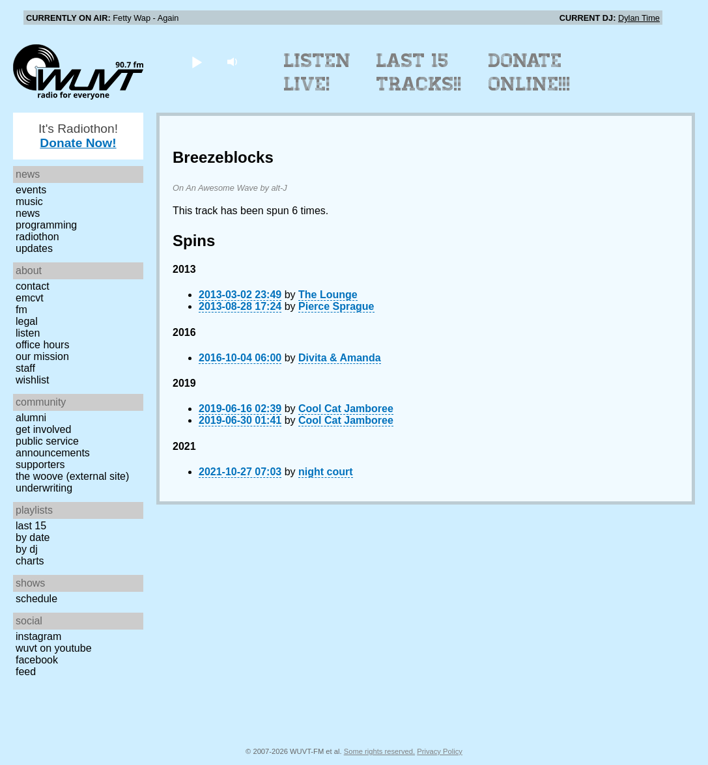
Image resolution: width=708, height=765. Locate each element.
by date (33, 537)
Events (31, 189)
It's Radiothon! (78, 136)
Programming (46, 224)
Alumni (31, 417)
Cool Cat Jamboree (345, 408)
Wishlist (33, 379)
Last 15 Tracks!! (419, 72)
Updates (34, 248)
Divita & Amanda (339, 357)
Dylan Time (639, 18)
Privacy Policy (439, 751)
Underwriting (44, 488)
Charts (30, 560)
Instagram (38, 636)
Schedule (36, 598)
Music (29, 201)
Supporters (40, 464)
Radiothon (37, 236)
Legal (27, 321)
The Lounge (328, 294)
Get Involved (43, 429)
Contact (33, 286)
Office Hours (42, 344)
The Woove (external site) (72, 476)
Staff (25, 368)
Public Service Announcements (53, 447)
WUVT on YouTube (54, 648)
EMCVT (30, 297)
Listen (28, 333)
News (28, 213)
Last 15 (31, 525)
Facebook (37, 659)
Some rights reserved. (379, 751)
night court (325, 471)
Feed (26, 671)
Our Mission (42, 356)
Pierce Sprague (336, 306)
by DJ (27, 549)
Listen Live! (317, 72)
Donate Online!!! (530, 72)
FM (21, 309)
